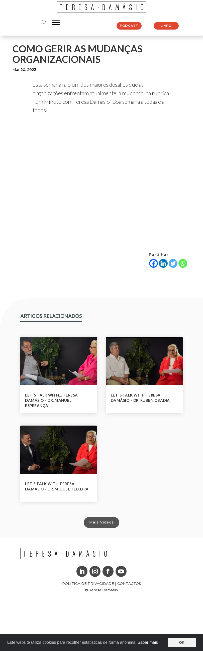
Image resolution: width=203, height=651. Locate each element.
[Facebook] (153, 263)
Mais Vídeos (101, 522)
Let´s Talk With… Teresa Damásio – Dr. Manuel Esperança (51, 400)
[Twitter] (173, 263)
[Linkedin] (163, 263)
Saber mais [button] (148, 642)
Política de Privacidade (88, 583)
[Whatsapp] (182, 263)
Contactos (129, 583)
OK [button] (181, 642)
